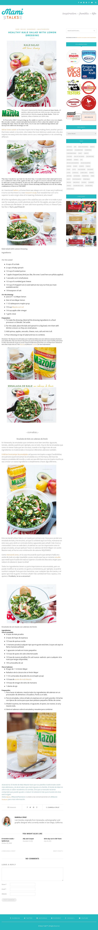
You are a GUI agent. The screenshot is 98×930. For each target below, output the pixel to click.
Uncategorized (43, 29)
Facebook (34, 344)
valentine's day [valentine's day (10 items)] (78, 185)
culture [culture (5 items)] (69, 156)
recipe (23, 29)
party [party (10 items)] (68, 179)
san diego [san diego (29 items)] (76, 182)
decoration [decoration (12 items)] (90, 156)
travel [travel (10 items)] (69, 185)
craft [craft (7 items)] (80, 153)
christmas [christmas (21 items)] (88, 150)
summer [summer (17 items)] (91, 182)
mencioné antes (13, 555)
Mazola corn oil (18, 307)
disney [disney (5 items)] (76, 159)
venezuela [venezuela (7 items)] (70, 188)
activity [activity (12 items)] (69, 146)
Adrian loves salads (9, 130)
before (15, 190)
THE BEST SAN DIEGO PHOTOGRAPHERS (86, 37)
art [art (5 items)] (75, 146)
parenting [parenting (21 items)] (85, 175)
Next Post (58, 851)
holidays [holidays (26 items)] (90, 169)
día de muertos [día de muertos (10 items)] (85, 163)
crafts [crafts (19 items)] (86, 153)
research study (30, 193)
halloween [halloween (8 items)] (81, 169)
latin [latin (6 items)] (68, 172)
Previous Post (9, 851)
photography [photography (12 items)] (77, 179)
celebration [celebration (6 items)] (79, 150)
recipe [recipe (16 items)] (69, 182)
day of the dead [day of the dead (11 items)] (79, 156)
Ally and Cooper (28, 839)
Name (4, 884)
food (18, 29)
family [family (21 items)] (88, 166)
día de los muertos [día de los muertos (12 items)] (73, 163)
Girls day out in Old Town (53, 839)
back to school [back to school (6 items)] (83, 146)
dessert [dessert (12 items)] (69, 159)
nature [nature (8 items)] (69, 175)
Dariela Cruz (53, 807)
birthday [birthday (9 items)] (69, 150)
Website (4, 894)
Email (4, 889)
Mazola (22, 344)
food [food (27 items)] (68, 169)
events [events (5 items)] (81, 166)
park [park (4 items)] (92, 175)
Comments (12, 807)
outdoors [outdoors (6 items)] (77, 175)
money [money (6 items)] (92, 172)
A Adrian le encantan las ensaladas (15, 454)
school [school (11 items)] (84, 182)
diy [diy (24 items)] (81, 159)
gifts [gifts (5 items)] (74, 169)
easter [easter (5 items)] (69, 166)
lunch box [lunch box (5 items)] (84, 172)
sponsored (31, 29)
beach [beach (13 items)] (92, 146)
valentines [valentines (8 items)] (88, 185)
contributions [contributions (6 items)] (71, 153)
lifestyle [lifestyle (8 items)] (75, 172)
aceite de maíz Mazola (23, 679)
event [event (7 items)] (75, 166)
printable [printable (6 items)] (86, 179)
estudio (57, 557)
